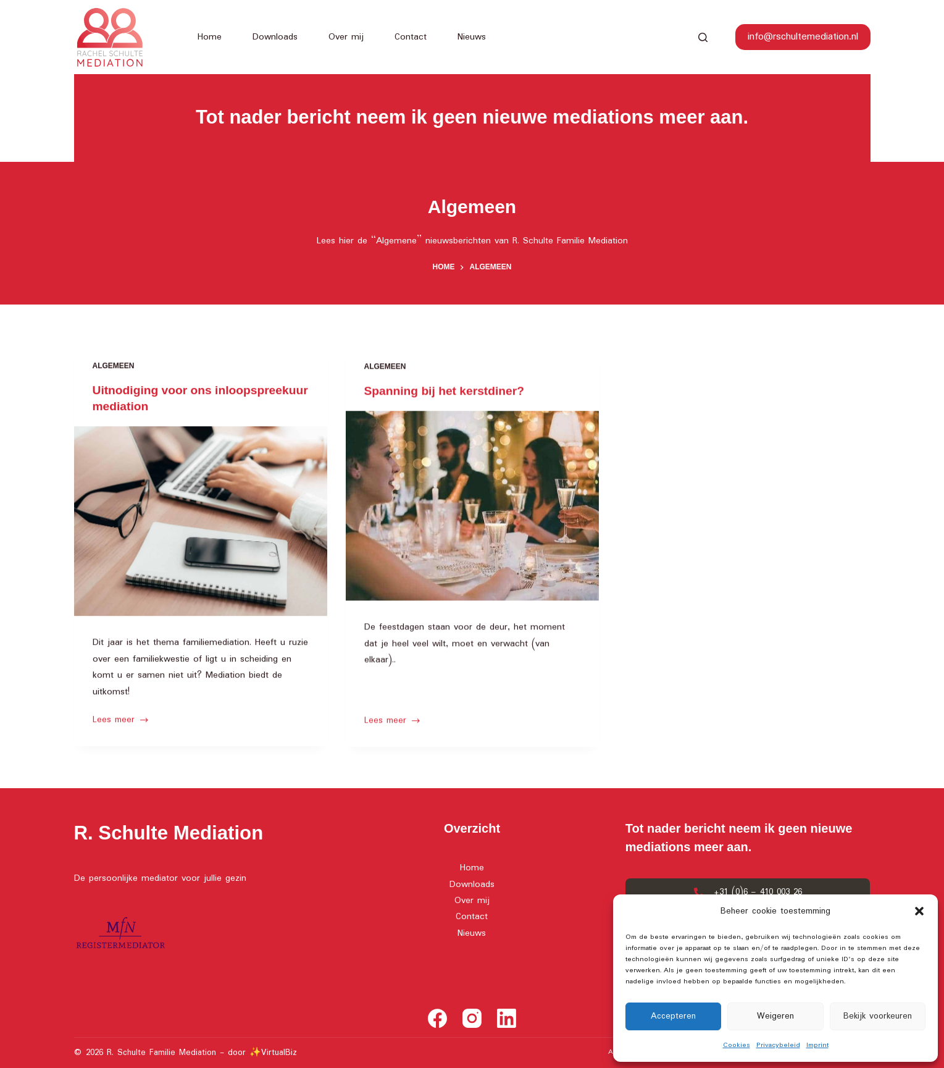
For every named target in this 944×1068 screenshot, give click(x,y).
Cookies (736, 1045)
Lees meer (121, 721)
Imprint (817, 1045)
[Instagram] (472, 1018)
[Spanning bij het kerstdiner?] (472, 510)
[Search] (703, 37)
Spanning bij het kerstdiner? (447, 395)
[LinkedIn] (506, 1018)
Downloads (275, 37)
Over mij (346, 37)
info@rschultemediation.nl (803, 37)
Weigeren (775, 1016)
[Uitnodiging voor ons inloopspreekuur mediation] (200, 522)
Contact (411, 37)
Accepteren (673, 1016)
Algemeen (114, 367)
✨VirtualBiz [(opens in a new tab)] (273, 1052)
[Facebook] (437, 1018)
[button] (919, 911)
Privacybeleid (778, 1045)
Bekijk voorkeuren (877, 1016)
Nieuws (471, 37)
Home (210, 37)
